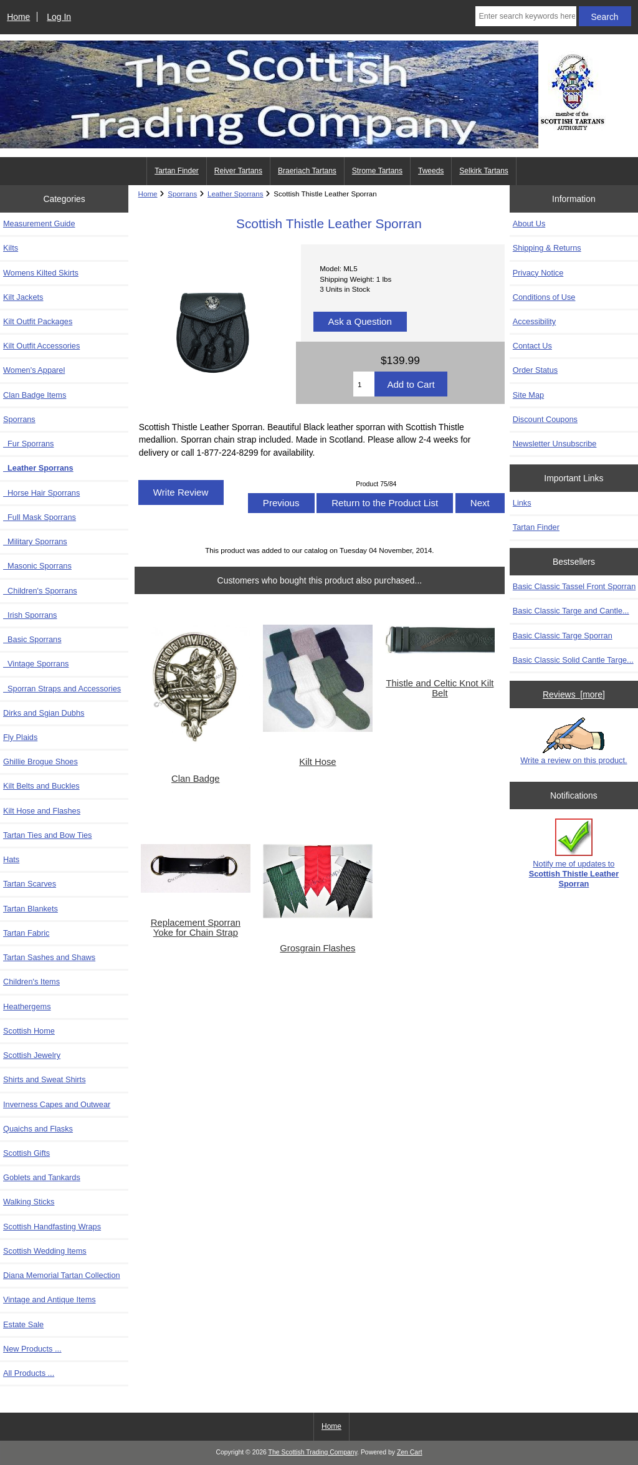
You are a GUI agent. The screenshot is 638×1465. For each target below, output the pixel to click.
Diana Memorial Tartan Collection (61, 1275)
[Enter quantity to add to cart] (363, 384)
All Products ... (28, 1373)
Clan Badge (195, 779)
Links (522, 502)
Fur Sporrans (28, 443)
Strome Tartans (377, 170)
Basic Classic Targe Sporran (562, 635)
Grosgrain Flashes (317, 948)
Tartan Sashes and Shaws (49, 957)
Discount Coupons (545, 419)
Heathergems (27, 1006)
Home (18, 17)
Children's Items (31, 981)
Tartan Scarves (29, 883)
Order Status (535, 370)
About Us (529, 223)
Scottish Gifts (26, 1153)
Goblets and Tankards (41, 1177)
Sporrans (182, 194)
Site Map (528, 395)
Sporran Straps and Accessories (62, 688)
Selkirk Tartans (483, 170)
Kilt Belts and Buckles (41, 785)
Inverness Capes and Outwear (56, 1104)
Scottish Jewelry (31, 1055)
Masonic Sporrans (37, 565)
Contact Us (532, 345)
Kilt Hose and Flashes (41, 810)
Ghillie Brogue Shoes (40, 761)
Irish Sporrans (30, 615)
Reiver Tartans (238, 170)
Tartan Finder (177, 170)
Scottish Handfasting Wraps (52, 1226)
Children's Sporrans (40, 590)
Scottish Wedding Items (45, 1251)
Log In (59, 17)
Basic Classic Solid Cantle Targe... (573, 660)
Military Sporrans (35, 541)
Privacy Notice (538, 272)
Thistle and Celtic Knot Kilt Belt (439, 688)
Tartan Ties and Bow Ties (47, 835)
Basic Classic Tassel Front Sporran (574, 586)
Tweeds (431, 170)
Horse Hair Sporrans (41, 492)
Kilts (10, 247)
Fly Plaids (20, 737)
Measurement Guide (39, 223)
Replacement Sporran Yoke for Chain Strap (195, 928)
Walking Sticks (28, 1201)
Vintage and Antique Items (49, 1299)
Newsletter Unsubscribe (555, 443)
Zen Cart (409, 1452)
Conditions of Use (544, 297)
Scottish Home (29, 1030)
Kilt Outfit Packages (37, 321)
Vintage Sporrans (36, 663)
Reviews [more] (574, 694)
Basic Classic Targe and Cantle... (571, 610)
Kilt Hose (317, 762)
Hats (11, 859)
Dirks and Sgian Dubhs (43, 713)
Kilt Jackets (23, 297)
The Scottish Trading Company (313, 1452)
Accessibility (534, 321)
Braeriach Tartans (307, 170)
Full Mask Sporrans (39, 517)
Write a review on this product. (573, 741)
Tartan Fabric (26, 933)
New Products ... (32, 1348)
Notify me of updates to (574, 853)
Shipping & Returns (547, 247)
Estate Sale (23, 1324)
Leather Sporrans (235, 194)
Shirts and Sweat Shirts (44, 1079)
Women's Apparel (34, 370)
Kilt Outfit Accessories (41, 345)
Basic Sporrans (32, 639)
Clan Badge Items (34, 395)
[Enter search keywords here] (525, 16)
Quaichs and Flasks (38, 1128)
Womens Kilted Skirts (41, 272)
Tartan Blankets (30, 908)
